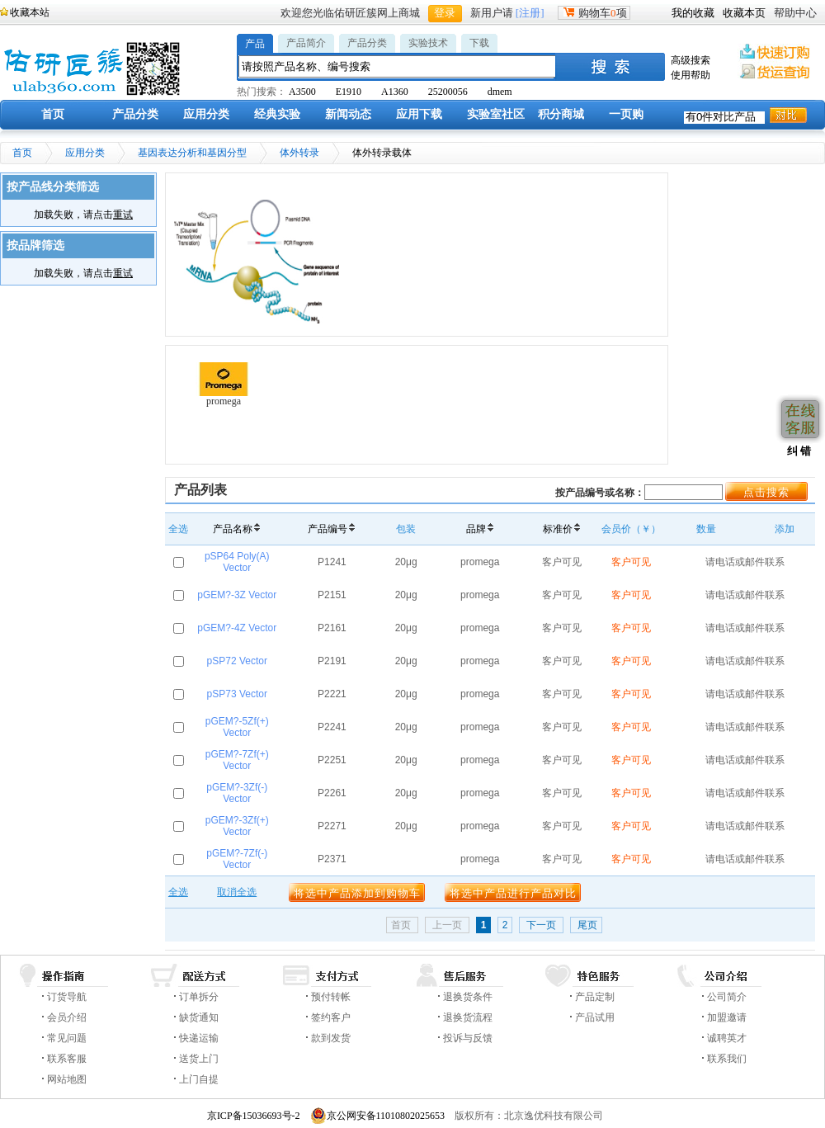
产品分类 (367, 43)
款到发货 (331, 1038)
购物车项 (594, 13)
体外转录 (299, 152)
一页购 (626, 114)
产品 (255, 44)
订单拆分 (199, 997)
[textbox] (397, 66)
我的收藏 (693, 13)
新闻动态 (348, 114)
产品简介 (306, 43)
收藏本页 (744, 13)
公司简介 (727, 997)
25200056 (448, 91)
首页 (52, 114)
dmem (500, 91)
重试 (123, 214)
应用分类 (206, 114)
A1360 (394, 91)
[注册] (530, 13)
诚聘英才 (727, 1038)
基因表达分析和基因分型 (192, 152)
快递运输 (199, 1038)
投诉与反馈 (468, 1038)
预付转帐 (331, 997)
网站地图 (67, 1079)
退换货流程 (468, 1017)
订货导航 (67, 997)
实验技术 (428, 43)
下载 (479, 43)
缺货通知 (199, 1017)
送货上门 (199, 1058)
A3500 (302, 91)
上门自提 (199, 1079)
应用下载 (419, 114)
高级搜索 (690, 60)
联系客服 (67, 1058)
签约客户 (331, 1017)
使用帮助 (690, 75)
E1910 (348, 91)
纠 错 (797, 451)
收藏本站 (30, 12)
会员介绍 (67, 1017)
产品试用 (595, 1017)
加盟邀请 (727, 1017)
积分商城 (561, 114)
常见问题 (67, 1038)
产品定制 (595, 997)
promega (224, 384)
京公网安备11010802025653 (378, 1115)
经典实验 (277, 114)
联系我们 (727, 1058)
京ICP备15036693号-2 (253, 1115)
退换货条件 (468, 997)
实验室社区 (496, 114)
